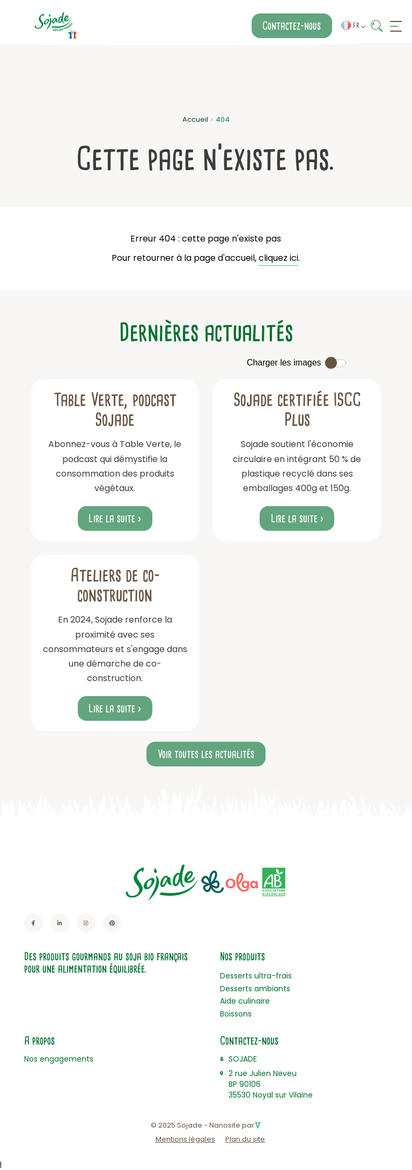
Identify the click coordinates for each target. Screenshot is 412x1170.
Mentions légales (185, 1139)
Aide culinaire (245, 1001)
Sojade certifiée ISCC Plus (297, 409)
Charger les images (284, 362)
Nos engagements (58, 1059)
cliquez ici (278, 258)
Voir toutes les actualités (206, 754)
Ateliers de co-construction (115, 585)
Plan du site (245, 1139)
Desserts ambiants (255, 988)
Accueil (195, 119)
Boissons (236, 1013)
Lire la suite (112, 518)
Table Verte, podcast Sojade (115, 409)
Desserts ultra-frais (256, 975)
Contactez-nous (291, 26)
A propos (39, 1041)
